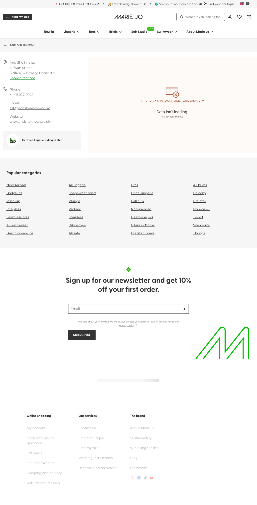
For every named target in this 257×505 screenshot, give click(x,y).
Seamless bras (17, 217)
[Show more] (137, 325)
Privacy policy (47, 499)
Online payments (40, 451)
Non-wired (201, 209)
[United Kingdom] (246, 3)
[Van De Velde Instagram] (132, 466)
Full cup (137, 201)
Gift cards (34, 441)
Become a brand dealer (97, 455)
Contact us (87, 415)
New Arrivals (16, 185)
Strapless (13, 209)
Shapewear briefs (82, 193)
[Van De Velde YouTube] (151, 466)
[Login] (230, 17)
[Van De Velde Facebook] (139, 466)
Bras (134, 185)
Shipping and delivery (44, 460)
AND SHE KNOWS (19, 45)
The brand (137, 403)
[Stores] (219, 4)
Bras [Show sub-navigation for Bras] (94, 32)
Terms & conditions (19, 499)
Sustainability (141, 425)
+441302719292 (21, 95)
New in (49, 32)
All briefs (200, 185)
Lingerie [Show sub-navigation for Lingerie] (72, 32)
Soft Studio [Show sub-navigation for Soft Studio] (141, 30)
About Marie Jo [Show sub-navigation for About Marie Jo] (200, 32)
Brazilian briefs (142, 233)
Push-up (13, 201)
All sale (74, 233)
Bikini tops (77, 225)
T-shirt (198, 217)
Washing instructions (96, 445)
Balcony (199, 193)
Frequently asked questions (41, 428)
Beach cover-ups (19, 233)
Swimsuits (201, 225)
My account (36, 415)
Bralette (199, 201)
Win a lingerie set (144, 435)
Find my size (17, 17)
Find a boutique (91, 425)
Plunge (74, 201)
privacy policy (126, 325)
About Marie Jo (142, 415)
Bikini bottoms (143, 225)
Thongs (199, 233)
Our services (88, 403)
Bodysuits (14, 193)
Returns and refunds (43, 470)
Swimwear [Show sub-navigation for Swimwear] (167, 32)
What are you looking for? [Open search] (200, 17)
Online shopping (39, 403)
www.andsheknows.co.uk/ (30, 122)
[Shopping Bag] (249, 17)
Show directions (22, 78)
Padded (75, 209)
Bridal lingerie (142, 193)
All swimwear (17, 225)
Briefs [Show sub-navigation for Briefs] (115, 32)
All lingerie (77, 185)
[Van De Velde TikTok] (145, 466)
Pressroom (138, 455)
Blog (134, 445)
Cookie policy (71, 499)
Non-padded (141, 209)
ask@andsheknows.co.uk (30, 108)
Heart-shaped (142, 217)
